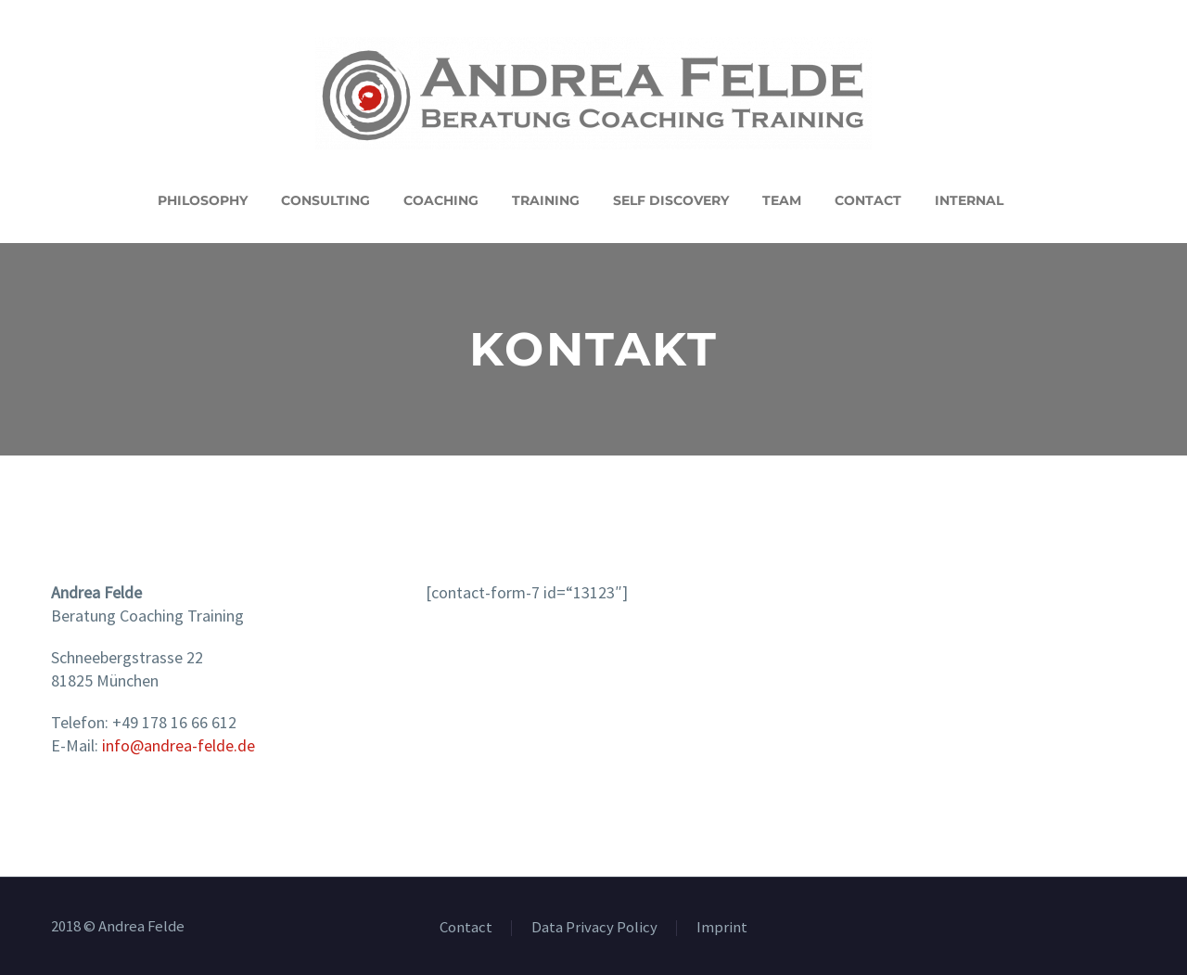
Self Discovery (671, 200)
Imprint (721, 928)
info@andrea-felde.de (178, 745)
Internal (969, 200)
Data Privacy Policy (594, 928)
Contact (868, 200)
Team (781, 200)
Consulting (325, 200)
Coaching (441, 200)
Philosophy (203, 200)
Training (546, 200)
